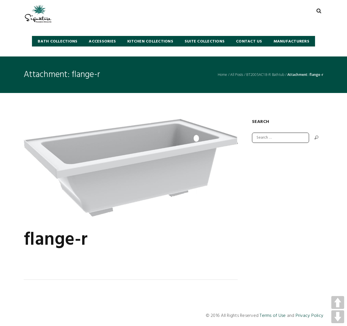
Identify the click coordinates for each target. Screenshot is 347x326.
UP (337, 302)
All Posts (236, 74)
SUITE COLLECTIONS (205, 41)
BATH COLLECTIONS (57, 41)
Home (222, 74)
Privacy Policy (310, 315)
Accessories (102, 41)
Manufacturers (291, 41)
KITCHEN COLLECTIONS (150, 41)
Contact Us (249, 41)
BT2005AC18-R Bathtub (265, 74)
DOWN (337, 316)
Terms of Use (273, 315)
